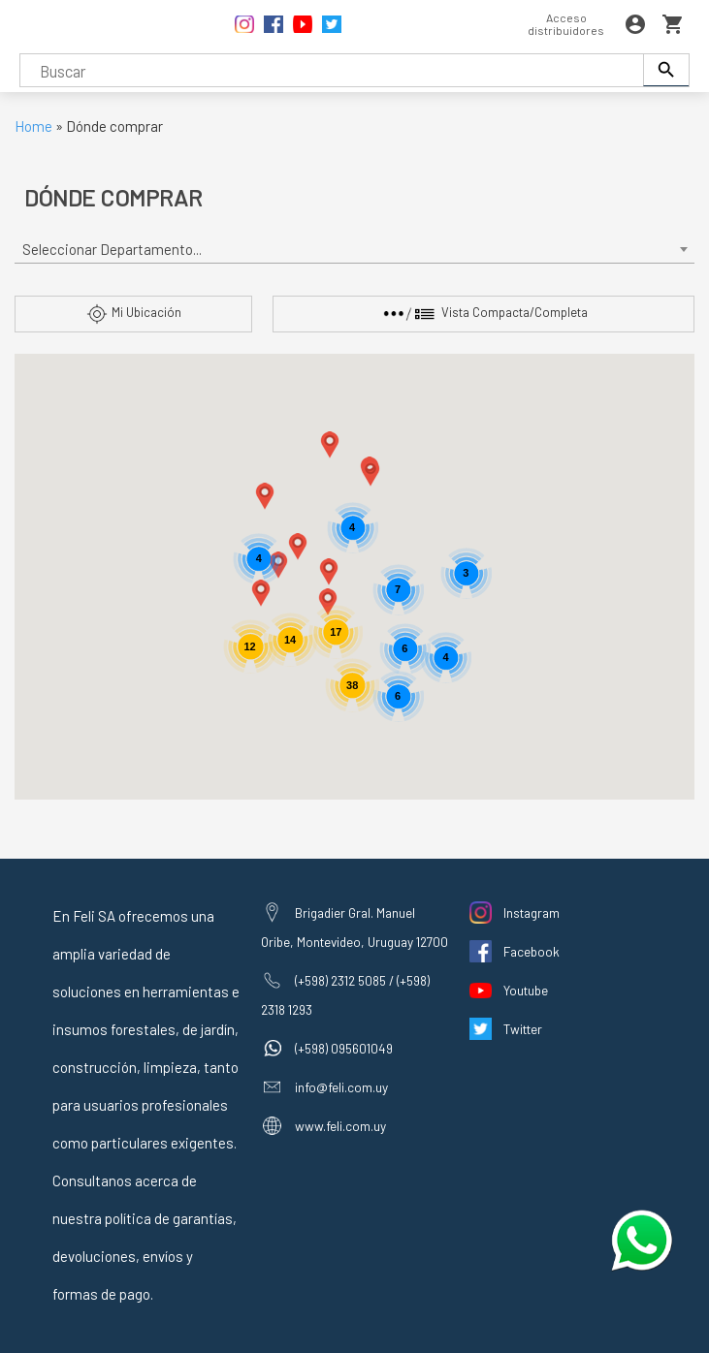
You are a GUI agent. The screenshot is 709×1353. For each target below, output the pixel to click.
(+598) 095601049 (344, 1048)
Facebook (531, 951)
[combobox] (355, 250)
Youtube (525, 990)
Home (33, 126)
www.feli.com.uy (340, 1125)
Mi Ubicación (133, 314)
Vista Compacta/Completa (484, 314)
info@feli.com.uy (341, 1087)
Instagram (531, 912)
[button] (328, 571)
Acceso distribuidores (566, 24)
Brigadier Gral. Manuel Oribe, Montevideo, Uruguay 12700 (354, 927)
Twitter (522, 1029)
